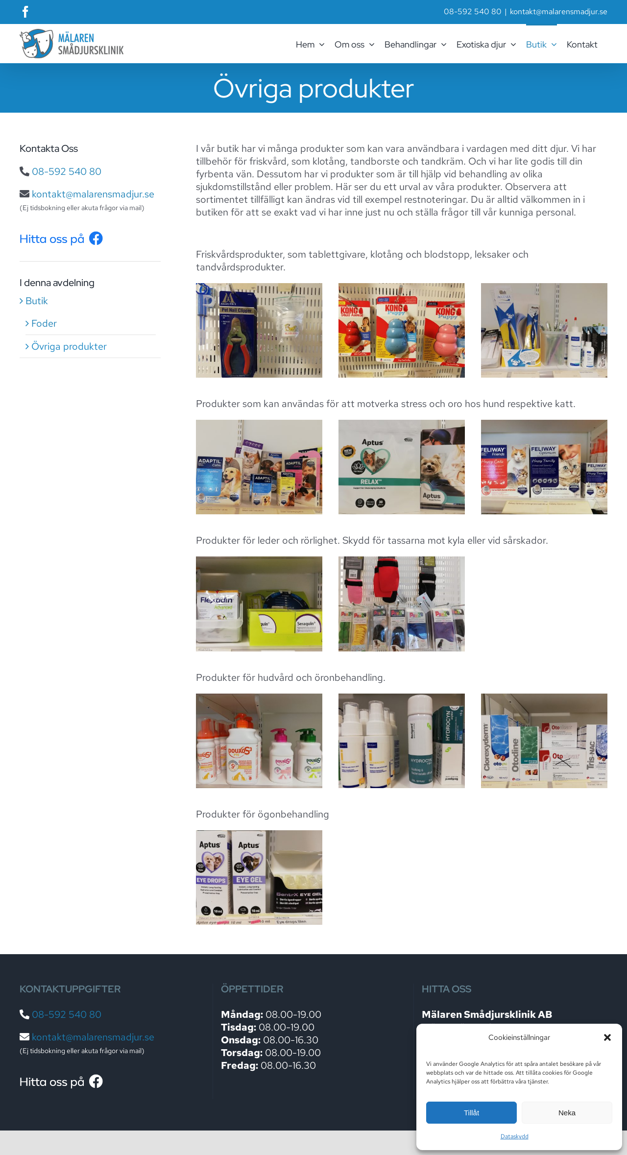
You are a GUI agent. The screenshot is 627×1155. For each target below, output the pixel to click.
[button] (607, 1037)
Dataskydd (515, 1136)
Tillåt (471, 1112)
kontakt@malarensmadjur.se (558, 11)
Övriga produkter (69, 346)
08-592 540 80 (66, 171)
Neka (567, 1112)
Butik (36, 300)
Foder (44, 323)
